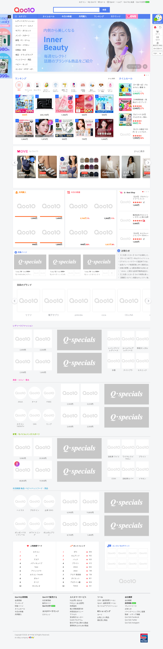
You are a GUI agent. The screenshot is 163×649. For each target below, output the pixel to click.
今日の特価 (75, 192)
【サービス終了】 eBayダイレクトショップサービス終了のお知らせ (135, 258)
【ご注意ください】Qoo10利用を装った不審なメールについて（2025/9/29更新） (135, 274)
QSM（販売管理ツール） (106, 600)
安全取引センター (76, 617)
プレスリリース (131, 606)
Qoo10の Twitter (131, 620)
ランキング (20, 78)
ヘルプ (119, 2)
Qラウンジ (46, 615)
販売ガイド (46, 603)
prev (15, 163)
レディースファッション (25, 21)
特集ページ (22, 252)
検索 (104, 10)
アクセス (73, 614)
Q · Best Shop (129, 192)
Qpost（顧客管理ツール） (107, 603)
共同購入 (22, 192)
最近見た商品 (102, 620)
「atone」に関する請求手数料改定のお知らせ (135, 271)
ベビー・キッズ (21, 64)
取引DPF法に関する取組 (79, 623)
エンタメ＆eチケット (121, 546)
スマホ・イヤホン (22, 45)
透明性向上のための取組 (79, 626)
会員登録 (18, 600)
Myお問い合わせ (76, 600)
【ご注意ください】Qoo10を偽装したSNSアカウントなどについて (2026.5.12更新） (135, 255)
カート (102, 2)
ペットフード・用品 (23, 60)
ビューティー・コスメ (24, 26)
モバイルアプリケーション (107, 606)
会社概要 (128, 600)
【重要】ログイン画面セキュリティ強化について (135, 278)
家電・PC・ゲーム (22, 40)
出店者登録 (46, 600)
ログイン (82, 2)
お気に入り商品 (103, 617)
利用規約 (73, 606)
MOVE (22, 151)
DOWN (160, 53)
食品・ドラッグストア (24, 55)
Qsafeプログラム (76, 620)
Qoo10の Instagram (132, 623)
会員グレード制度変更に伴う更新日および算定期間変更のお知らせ (135, 265)
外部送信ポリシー (76, 612)
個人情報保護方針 (76, 609)
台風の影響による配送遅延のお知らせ (134, 268)
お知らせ (125, 250)
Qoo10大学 (140, 2)
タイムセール (125, 78)
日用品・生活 (20, 50)
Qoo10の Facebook (132, 617)
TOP (155, 53)
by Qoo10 (33, 151)
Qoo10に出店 (129, 2)
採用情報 (128, 603)
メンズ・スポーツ (22, 35)
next (148, 163)
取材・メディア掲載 (132, 614)
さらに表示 (111, 78)
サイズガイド (157, 48)
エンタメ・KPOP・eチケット (26, 69)
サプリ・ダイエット (23, 31)
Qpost (112, 2)
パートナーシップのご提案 (135, 612)
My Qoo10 (92, 2)
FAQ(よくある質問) (77, 603)
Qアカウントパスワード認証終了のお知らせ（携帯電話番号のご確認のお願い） (135, 262)
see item (116, 333)
